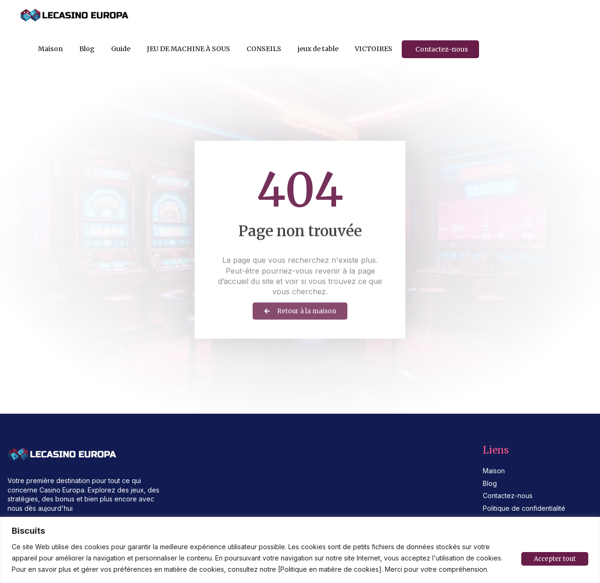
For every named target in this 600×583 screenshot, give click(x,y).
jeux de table (318, 49)
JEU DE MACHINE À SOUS (188, 49)
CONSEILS (264, 49)
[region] (300, 550)
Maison (50, 49)
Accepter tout (554, 558)
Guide (120, 49)
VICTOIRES (373, 49)
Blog (87, 49)
